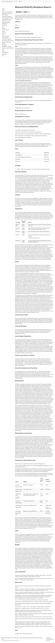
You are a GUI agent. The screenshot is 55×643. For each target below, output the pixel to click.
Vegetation (4, 33)
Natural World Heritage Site (7, 12)
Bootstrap (17, 640)
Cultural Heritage (5, 37)
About (20, 1)
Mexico (28, 11)
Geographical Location (6, 20)
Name (3, 10)
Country (15, 1)
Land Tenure (4, 25)
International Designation (7, 16)
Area (3, 26)
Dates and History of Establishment (6, 23)
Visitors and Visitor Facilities (7, 40)
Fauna (3, 34)
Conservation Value (5, 36)
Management (4, 45)
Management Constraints (7, 46)
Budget (3, 51)
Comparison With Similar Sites (8, 48)
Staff (3, 49)
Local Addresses (5, 52)
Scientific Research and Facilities (6, 43)
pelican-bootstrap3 (9, 640)
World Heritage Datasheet (7, 1)
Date (3, 55)
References (4, 54)
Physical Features (5, 29)
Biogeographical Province (7, 19)
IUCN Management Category (7, 17)
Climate (3, 31)
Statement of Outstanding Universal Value (7, 14)
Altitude (3, 28)
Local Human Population (6, 39)
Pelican (13, 640)
